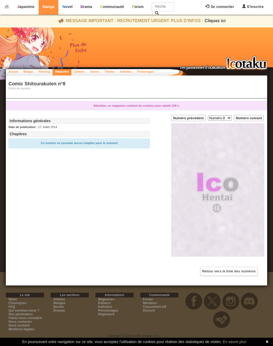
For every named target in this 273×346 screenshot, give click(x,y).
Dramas (59, 310)
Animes (59, 299)
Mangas (28, 71)
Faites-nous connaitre (25, 318)
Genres (94, 71)
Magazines (62, 71)
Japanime (26, 7)
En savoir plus (234, 342)
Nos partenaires (21, 314)
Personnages (145, 71)
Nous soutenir (19, 325)
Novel (67, 7)
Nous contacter (20, 322)
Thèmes (110, 71)
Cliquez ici (215, 20)
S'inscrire (253, 6)
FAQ (12, 307)
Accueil (13, 71)
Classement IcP (155, 307)
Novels (58, 307)
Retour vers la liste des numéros (229, 271)
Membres (150, 303)
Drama (86, 7)
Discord (149, 310)
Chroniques (17, 303)
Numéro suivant (249, 118)
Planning (44, 71)
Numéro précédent (188, 118)
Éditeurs (79, 71)
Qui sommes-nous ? (24, 310)
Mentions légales (21, 329)
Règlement (106, 314)
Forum (138, 7)
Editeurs (104, 303)
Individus (126, 71)
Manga (48, 7)
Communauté (112, 7)
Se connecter (219, 7)
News (13, 299)
